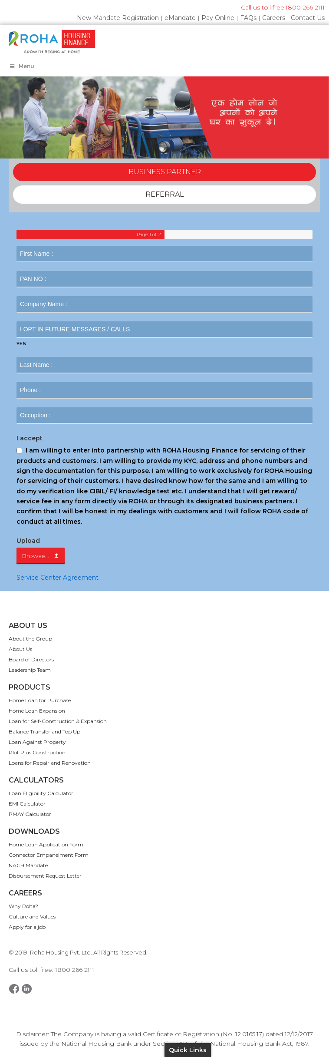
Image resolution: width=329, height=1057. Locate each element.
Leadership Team (30, 670)
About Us (20, 649)
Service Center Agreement (57, 577)
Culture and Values (32, 916)
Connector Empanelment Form (49, 855)
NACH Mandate (28, 865)
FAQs (248, 18)
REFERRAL (164, 194)
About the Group (30, 638)
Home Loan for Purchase (40, 700)
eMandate (180, 18)
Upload (28, 541)
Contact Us (308, 18)
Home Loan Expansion (37, 710)
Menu (21, 66)
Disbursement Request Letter (45, 875)
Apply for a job (27, 927)
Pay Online (217, 18)
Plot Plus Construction (37, 752)
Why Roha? (23, 906)
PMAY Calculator (30, 814)
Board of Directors (31, 659)
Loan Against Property (37, 742)
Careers (273, 18)
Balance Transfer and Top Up (44, 731)
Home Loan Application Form (46, 844)
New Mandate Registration (118, 18)
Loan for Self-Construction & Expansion (58, 721)
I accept (29, 438)
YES (21, 343)
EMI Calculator (27, 803)
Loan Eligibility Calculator (41, 793)
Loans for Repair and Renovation (50, 763)
